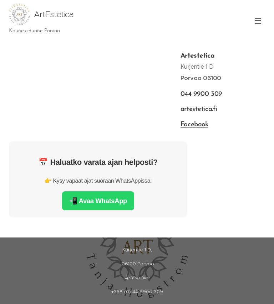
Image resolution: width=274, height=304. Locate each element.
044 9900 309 (201, 94)
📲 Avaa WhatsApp (98, 201)
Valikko (258, 20)
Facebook (194, 124)
